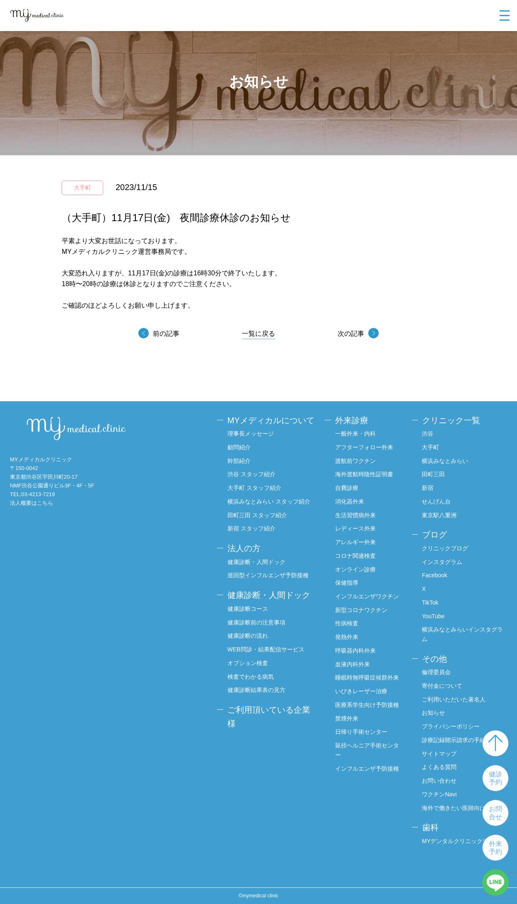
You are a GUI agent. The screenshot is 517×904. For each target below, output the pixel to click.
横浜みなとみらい (445, 461)
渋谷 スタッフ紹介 (251, 474)
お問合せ (495, 812)
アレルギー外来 (355, 542)
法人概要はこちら (31, 503)
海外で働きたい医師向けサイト (462, 808)
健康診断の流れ (247, 635)
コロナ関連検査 (355, 555)
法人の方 (244, 548)
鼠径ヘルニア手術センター (367, 750)
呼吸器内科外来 (355, 650)
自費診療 (346, 488)
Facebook (434, 575)
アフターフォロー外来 (364, 447)
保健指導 (346, 582)
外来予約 (495, 847)
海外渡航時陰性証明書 (364, 474)
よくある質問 (439, 767)
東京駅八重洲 (439, 515)
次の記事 (351, 333)
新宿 (428, 488)
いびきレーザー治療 (361, 691)
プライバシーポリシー (451, 726)
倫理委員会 (436, 672)
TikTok (430, 602)
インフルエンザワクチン (367, 596)
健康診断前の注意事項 (256, 622)
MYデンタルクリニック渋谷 (458, 841)
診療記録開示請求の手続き (457, 740)
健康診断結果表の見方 (256, 690)
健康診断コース (247, 608)
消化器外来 (349, 501)
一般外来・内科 (355, 433)
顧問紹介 (239, 447)
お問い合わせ (439, 780)
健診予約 (495, 778)
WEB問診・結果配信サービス (265, 649)
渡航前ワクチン (355, 461)
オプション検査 (247, 663)
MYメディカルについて (270, 420)
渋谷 (428, 433)
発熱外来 (346, 637)
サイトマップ (439, 753)
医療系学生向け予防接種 (367, 705)
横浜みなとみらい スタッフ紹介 (268, 501)
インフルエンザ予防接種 (367, 768)
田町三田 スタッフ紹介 (257, 515)
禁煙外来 (346, 718)
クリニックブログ (445, 548)
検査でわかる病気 (250, 676)
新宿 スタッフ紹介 (251, 528)
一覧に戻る (258, 333)
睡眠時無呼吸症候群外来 (367, 678)
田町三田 (433, 474)
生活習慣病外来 (355, 515)
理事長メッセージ (250, 433)
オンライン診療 (355, 569)
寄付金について (442, 685)
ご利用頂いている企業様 (268, 716)
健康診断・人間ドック (256, 562)
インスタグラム (442, 562)
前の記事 (166, 333)
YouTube (433, 616)
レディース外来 (355, 528)
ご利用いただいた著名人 (454, 699)
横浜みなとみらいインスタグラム (462, 634)
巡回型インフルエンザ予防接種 (268, 575)
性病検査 (346, 623)
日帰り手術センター (361, 732)
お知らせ (433, 713)
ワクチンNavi (439, 794)
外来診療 (351, 420)
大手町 (431, 447)
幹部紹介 (239, 461)
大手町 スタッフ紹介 (254, 488)
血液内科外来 (352, 664)
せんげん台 (436, 501)
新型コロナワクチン (361, 610)
